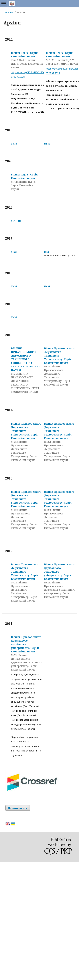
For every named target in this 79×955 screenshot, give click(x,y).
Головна (8, 12)
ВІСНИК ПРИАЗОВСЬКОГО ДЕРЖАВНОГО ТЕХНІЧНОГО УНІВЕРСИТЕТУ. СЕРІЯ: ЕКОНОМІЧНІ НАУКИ (25, 359)
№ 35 (14, 143)
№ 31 (47, 286)
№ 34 (14, 252)
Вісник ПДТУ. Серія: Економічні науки (24, 54)
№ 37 (14, 317)
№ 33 (47, 252)
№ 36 (47, 143)
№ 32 (14, 286)
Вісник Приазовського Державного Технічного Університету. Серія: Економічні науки (59, 356)
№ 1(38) (16, 221)
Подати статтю (17, 808)
